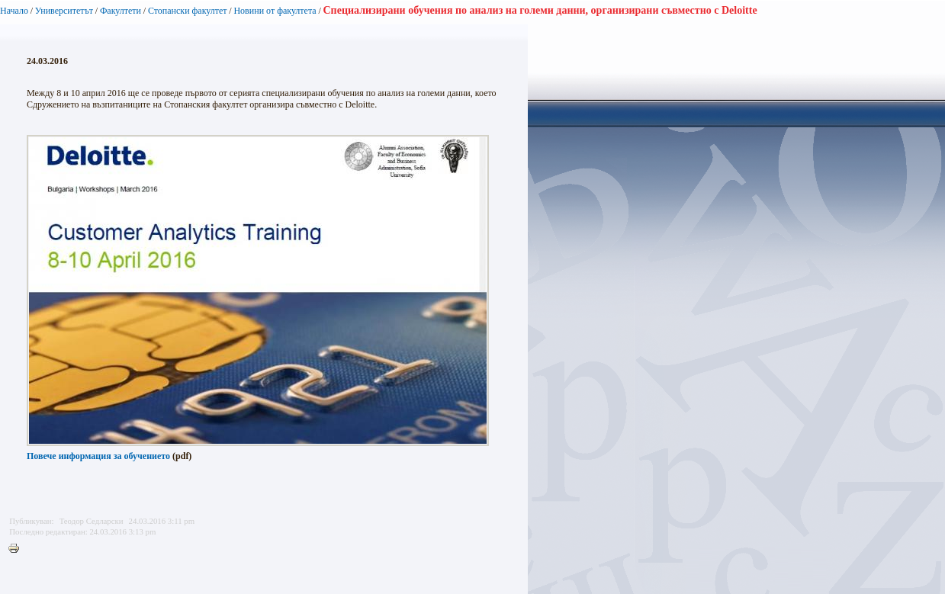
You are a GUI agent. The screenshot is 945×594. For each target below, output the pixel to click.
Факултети (120, 10)
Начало (14, 10)
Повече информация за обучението (98, 456)
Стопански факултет (187, 10)
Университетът (64, 10)
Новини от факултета (274, 10)
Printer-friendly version (17, 549)
